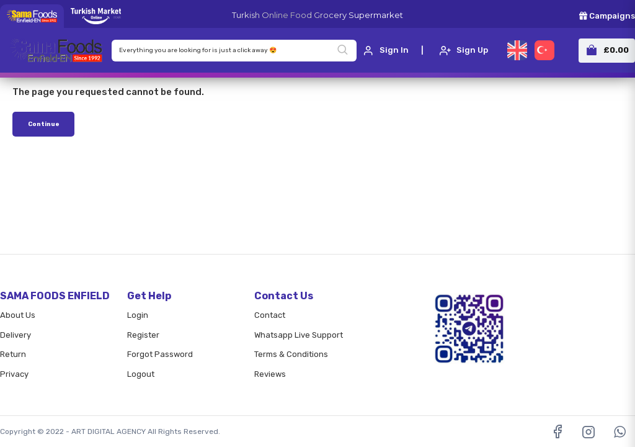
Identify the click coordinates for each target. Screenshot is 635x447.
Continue (44, 124)
